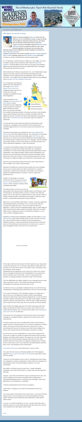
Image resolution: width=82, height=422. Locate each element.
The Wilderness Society (17, 117)
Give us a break (8, 182)
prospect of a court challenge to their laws (19, 79)
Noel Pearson (36, 136)
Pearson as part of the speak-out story (19, 353)
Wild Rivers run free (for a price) (14, 33)
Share (4, 413)
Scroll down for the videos (10, 348)
